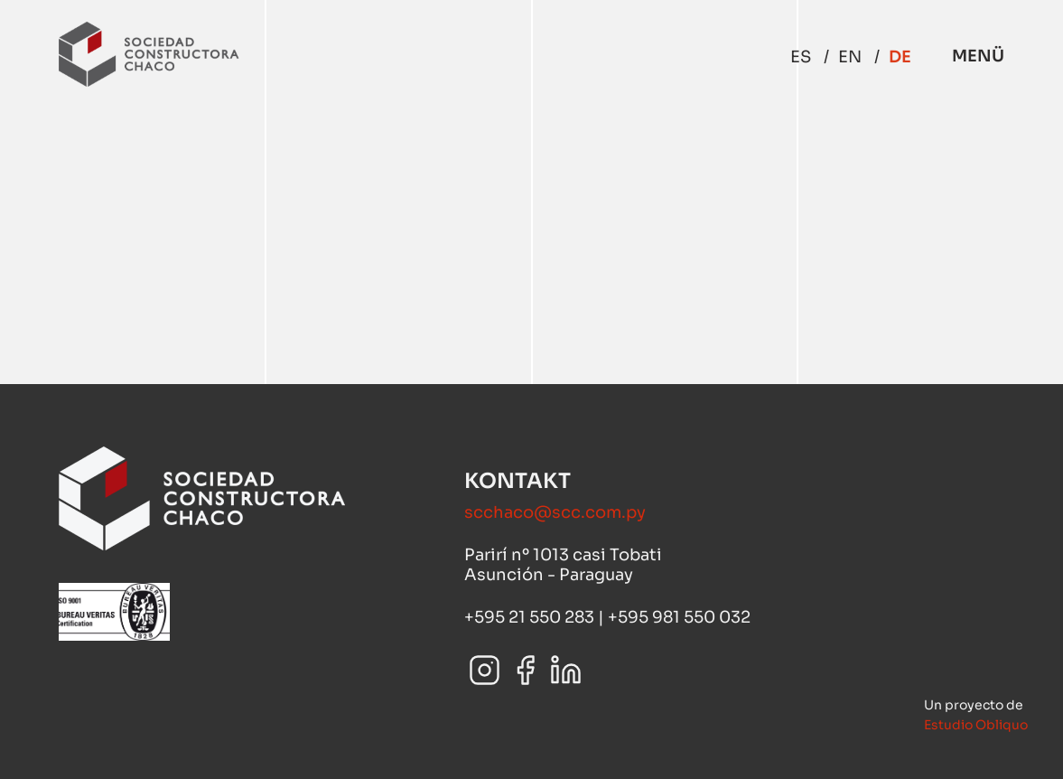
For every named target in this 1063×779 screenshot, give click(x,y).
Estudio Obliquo (976, 725)
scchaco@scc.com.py (555, 512)
